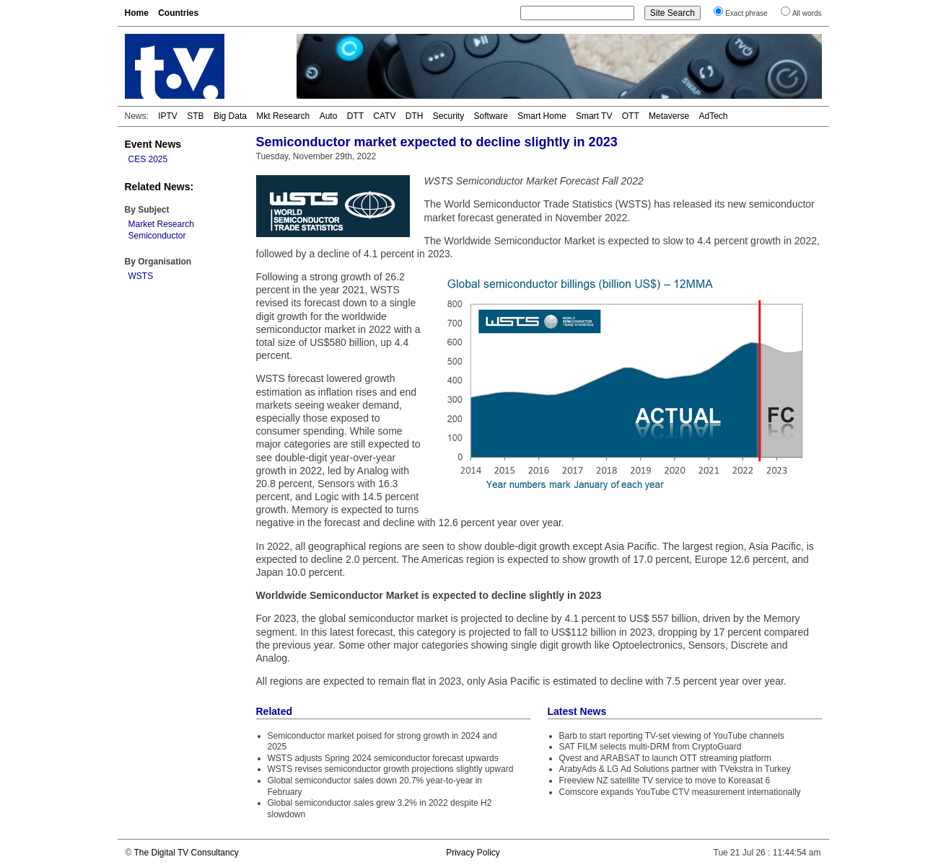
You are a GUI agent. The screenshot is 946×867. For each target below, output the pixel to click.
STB (195, 116)
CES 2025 (148, 159)
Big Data (230, 116)
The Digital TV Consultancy (185, 853)
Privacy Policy (473, 853)
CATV (384, 116)
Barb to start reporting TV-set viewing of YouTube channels (671, 736)
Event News (153, 144)
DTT (355, 116)
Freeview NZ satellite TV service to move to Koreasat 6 (665, 780)
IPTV (168, 116)
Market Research (161, 224)
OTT (630, 116)
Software (491, 116)
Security (448, 116)
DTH (415, 116)
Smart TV (594, 116)
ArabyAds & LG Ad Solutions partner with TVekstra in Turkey (675, 769)
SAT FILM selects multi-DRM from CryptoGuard (650, 747)
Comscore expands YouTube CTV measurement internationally (680, 792)
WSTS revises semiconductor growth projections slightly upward (391, 769)
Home (137, 13)
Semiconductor (157, 236)
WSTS (141, 276)
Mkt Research (283, 116)
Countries (178, 13)
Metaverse (669, 116)
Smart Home (541, 116)
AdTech (712, 116)
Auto (329, 116)
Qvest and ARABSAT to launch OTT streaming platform (665, 758)
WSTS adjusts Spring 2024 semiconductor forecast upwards (383, 758)
